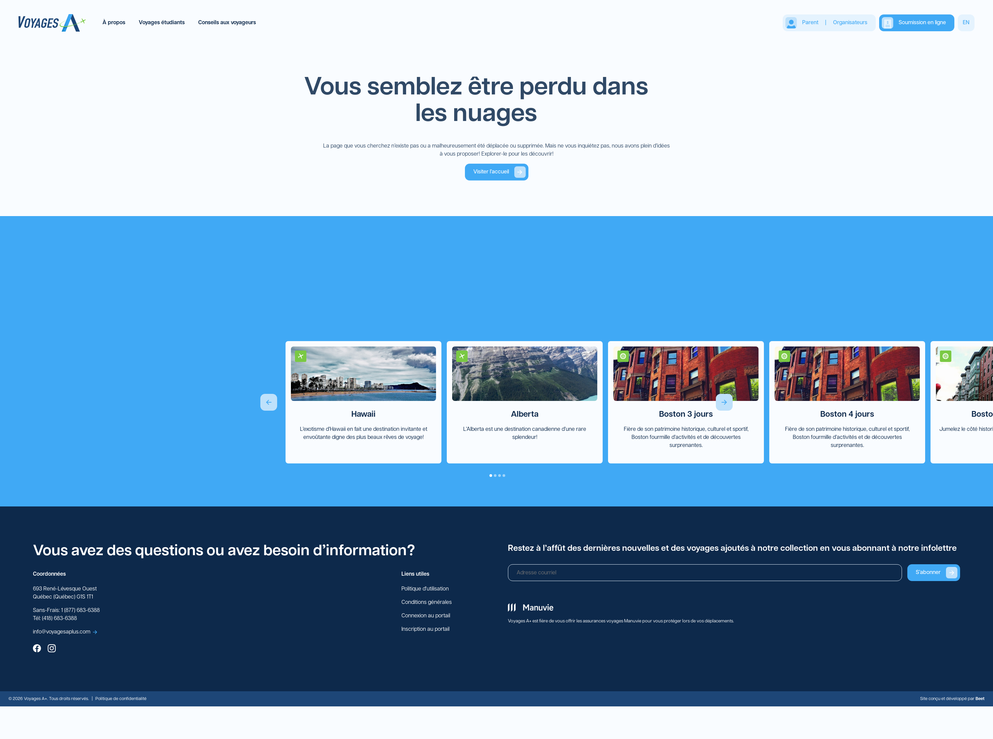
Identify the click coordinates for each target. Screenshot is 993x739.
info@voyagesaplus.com (65, 632)
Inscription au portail (425, 629)
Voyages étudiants (162, 23)
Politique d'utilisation (425, 589)
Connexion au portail (425, 616)
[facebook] (37, 650)
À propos (113, 23)
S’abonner (936, 573)
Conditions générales (426, 603)
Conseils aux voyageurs (227, 23)
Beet (980, 699)
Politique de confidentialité (120, 699)
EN (966, 23)
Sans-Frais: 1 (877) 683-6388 (66, 611)
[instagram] (52, 650)
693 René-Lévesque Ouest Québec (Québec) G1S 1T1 (65, 593)
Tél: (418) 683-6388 (55, 619)
